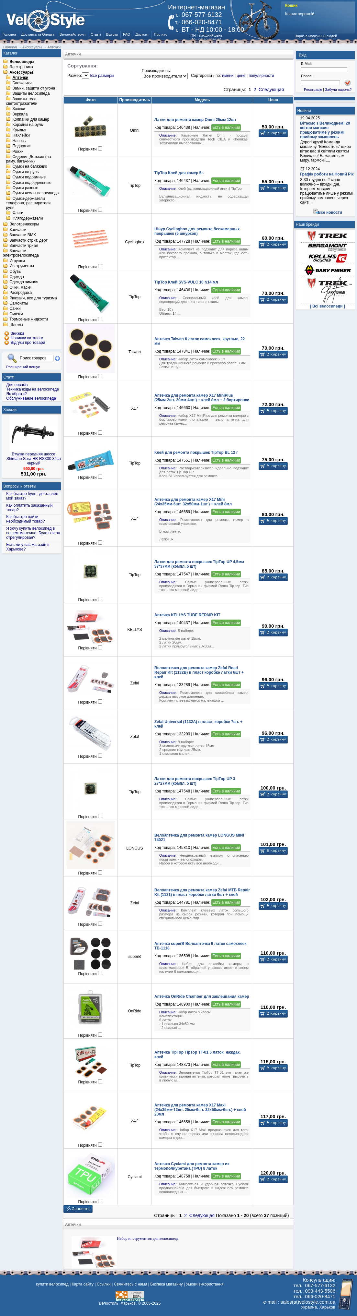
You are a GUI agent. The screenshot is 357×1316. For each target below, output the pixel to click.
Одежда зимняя (23, 282)
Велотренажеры (24, 224)
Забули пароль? (338, 89)
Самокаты (18, 303)
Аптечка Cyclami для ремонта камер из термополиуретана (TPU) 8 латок (191, 1166)
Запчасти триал (23, 245)
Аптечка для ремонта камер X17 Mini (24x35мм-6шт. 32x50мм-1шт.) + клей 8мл (193, 501)
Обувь (15, 271)
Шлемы (16, 324)
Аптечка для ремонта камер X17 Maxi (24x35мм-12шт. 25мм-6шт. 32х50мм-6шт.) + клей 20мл (200, 1110)
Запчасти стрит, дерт (28, 240)
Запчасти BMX (22, 235)
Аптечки (20, 78)
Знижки (10, 409)
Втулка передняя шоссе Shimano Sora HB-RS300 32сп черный (33, 458)
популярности (261, 75)
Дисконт (142, 34)
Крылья (19, 130)
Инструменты (21, 266)
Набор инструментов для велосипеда (147, 1238)
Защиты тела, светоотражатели (22, 101)
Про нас (160, 34)
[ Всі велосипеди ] (327, 306)
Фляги (17, 213)
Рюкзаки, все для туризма (33, 298)
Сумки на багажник (29, 166)
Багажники (21, 83)
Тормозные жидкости (28, 319)
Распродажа (20, 293)
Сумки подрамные (29, 177)
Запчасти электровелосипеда (21, 253)
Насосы (19, 141)
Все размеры (102, 75)
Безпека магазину (166, 1284)
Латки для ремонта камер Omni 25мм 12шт (195, 119)
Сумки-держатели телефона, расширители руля (28, 203)
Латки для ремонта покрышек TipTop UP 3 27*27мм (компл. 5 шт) (194, 781)
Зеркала (20, 114)
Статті (96, 34)
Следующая (271, 89)
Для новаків (17, 384)
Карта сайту (83, 1284)
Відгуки (112, 34)
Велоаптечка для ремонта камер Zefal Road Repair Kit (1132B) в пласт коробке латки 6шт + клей (199, 672)
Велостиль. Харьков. (118, 1303)
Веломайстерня (72, 34)
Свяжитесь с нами (130, 1284)
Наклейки (21, 135)
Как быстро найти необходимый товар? (25, 519)
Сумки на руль (25, 172)
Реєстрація (313, 89)
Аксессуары (21, 72)
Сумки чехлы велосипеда (35, 193)
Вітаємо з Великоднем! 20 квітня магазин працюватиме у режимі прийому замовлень (325, 130)
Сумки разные (25, 188)
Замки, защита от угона (33, 88)
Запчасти (17, 229)
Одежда (16, 276)
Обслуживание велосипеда (31, 398)
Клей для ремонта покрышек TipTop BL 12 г (196, 452)
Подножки (21, 146)
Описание (167, 135)
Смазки (16, 314)
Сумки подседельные (31, 182)
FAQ (126, 34)
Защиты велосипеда (31, 93)
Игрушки (17, 261)
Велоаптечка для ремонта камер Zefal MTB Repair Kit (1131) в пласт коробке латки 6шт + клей (202, 892)
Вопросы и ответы (20, 486)
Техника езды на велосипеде (32, 389)
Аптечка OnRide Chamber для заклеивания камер (201, 996)
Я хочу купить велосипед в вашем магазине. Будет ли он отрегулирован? (33, 533)
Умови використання (204, 1284)
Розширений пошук (23, 367)
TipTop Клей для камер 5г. (179, 173)
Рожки (17, 151)
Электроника (21, 67)
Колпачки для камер (30, 119)
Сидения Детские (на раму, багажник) (28, 158)
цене (241, 75)
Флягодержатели (27, 218)
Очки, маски (20, 287)
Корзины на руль (27, 125)
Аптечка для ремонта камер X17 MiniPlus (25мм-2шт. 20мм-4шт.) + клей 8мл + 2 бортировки (201, 397)
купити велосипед (52, 1284)
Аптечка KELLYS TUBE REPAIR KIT (187, 615)
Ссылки (104, 1284)
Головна (9, 34)
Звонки (18, 109)
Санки (15, 309)
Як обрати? (16, 394)
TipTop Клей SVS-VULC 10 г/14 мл (186, 282)
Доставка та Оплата (37, 34)
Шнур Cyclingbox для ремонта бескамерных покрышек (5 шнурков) (197, 231)
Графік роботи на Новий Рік (326, 174)
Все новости (330, 212)
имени (227, 75)
